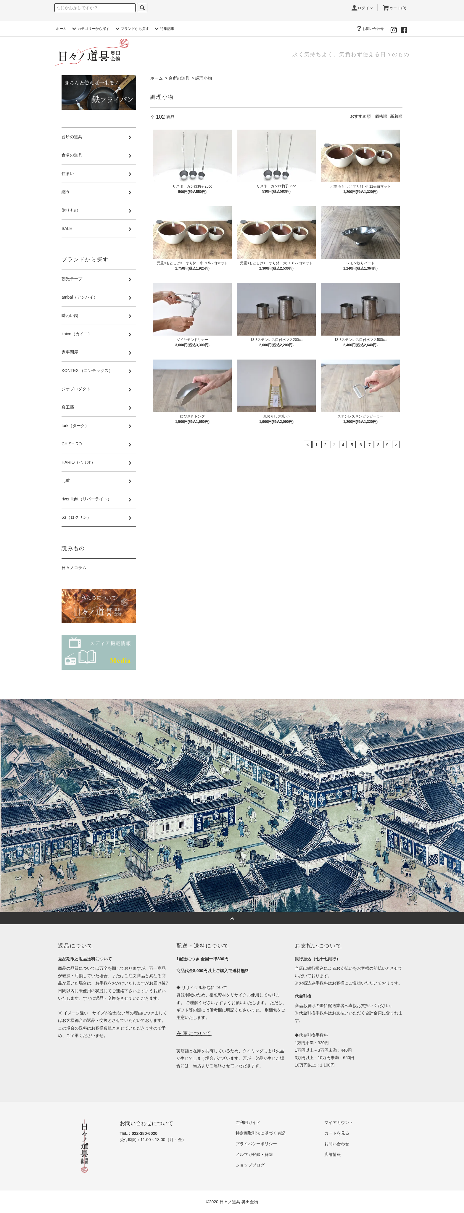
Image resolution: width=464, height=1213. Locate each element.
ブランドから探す (131, 29)
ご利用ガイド (248, 1122)
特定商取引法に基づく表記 (260, 1133)
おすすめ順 (360, 116)
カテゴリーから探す (89, 29)
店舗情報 (332, 1154)
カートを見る (336, 1133)
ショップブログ (250, 1165)
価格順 (381, 116)
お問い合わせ (369, 29)
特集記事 (163, 29)
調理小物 (203, 78)
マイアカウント (338, 1122)
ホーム (61, 29)
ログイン (362, 8)
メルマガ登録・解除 (254, 1154)
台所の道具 (179, 78)
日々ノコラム (74, 567)
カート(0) (394, 8)
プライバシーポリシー (256, 1143)
